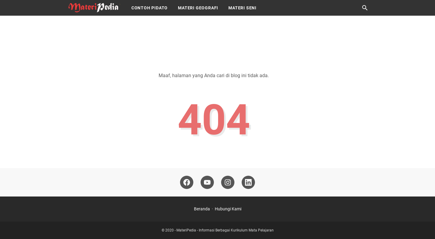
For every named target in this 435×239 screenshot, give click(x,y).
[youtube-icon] (207, 182)
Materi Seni (242, 7)
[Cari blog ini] (365, 7)
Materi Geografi (198, 7)
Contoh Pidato (149, 7)
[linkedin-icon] (248, 182)
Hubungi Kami (228, 208)
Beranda (202, 208)
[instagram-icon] (227, 182)
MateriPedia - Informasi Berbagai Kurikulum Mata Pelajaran (225, 230)
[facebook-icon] (186, 182)
